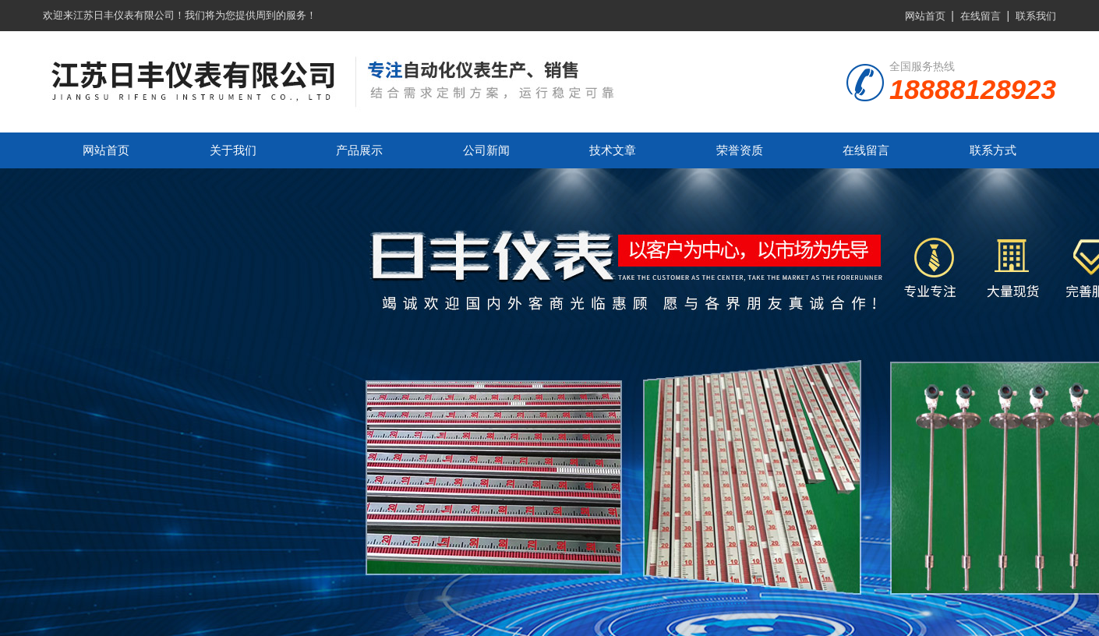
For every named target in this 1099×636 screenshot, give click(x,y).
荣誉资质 (739, 150)
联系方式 (993, 150)
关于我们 (233, 150)
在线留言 (980, 16)
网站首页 (925, 16)
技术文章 (612, 150)
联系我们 (1036, 16)
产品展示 (359, 150)
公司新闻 (486, 150)
